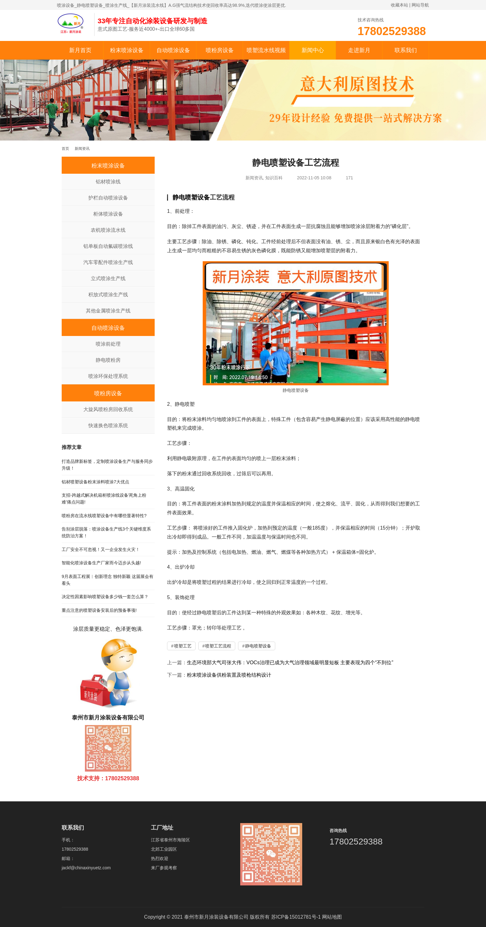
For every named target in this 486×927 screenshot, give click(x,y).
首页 (65, 148)
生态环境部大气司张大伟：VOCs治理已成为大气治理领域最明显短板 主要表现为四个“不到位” (290, 662)
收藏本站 (399, 4)
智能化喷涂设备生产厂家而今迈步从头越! (101, 562)
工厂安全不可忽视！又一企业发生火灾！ (101, 549)
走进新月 (359, 50)
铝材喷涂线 (108, 181)
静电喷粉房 (108, 360)
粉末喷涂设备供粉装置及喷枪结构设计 (229, 675)
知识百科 (274, 177)
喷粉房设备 (220, 50)
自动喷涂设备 (173, 50)
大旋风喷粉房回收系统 (108, 409)
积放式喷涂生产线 (108, 294)
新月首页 (80, 50)
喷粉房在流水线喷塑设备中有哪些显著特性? (104, 515)
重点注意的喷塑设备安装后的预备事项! (99, 610)
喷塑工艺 (183, 645)
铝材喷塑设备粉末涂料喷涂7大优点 (95, 481)
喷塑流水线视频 (266, 50)
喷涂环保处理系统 (108, 376)
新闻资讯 (254, 177)
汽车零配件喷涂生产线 (108, 262)
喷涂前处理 (108, 344)
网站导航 (420, 4)
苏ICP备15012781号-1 (296, 917)
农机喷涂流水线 (108, 230)
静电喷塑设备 (191, 197)
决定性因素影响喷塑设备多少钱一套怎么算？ (105, 596)
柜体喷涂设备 (108, 214)
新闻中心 (313, 50)
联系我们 (406, 50)
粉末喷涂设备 (127, 50)
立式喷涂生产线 (108, 278)
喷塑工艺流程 (218, 645)
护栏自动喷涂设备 (108, 197)
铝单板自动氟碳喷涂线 (108, 246)
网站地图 (332, 917)
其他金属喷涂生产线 (108, 310)
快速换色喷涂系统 (108, 425)
